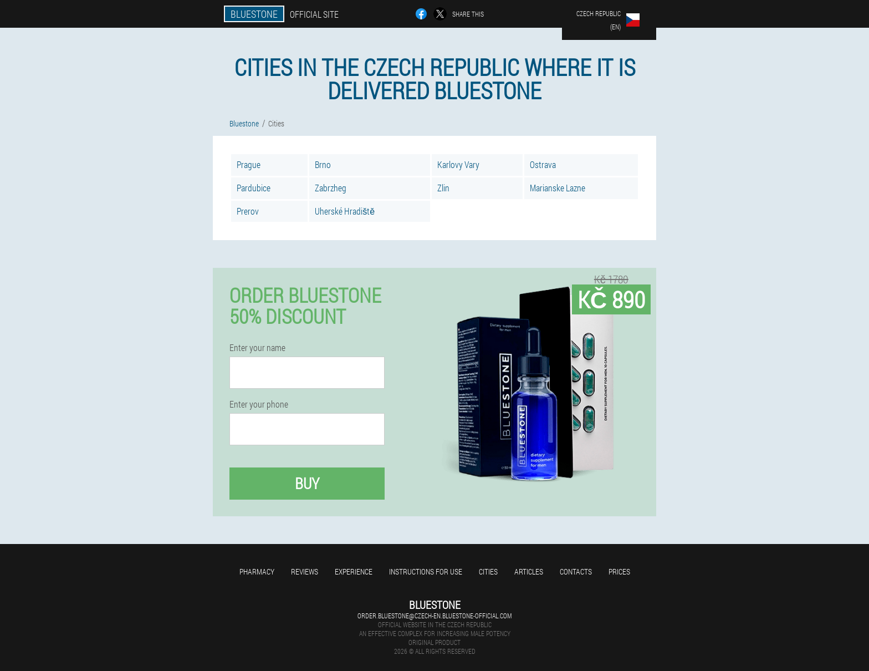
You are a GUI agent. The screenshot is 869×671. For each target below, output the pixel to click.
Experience (353, 571)
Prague (248, 164)
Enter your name (257, 347)
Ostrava (543, 164)
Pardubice (253, 188)
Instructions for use (425, 571)
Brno (323, 164)
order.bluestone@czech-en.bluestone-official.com (434, 615)
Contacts (576, 571)
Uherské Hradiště (345, 211)
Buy (307, 483)
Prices (619, 571)
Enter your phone (258, 404)
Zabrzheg (330, 188)
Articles (528, 571)
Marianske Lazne (557, 188)
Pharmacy (256, 571)
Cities (488, 571)
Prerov (248, 211)
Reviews (304, 571)
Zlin (443, 188)
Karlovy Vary (458, 164)
